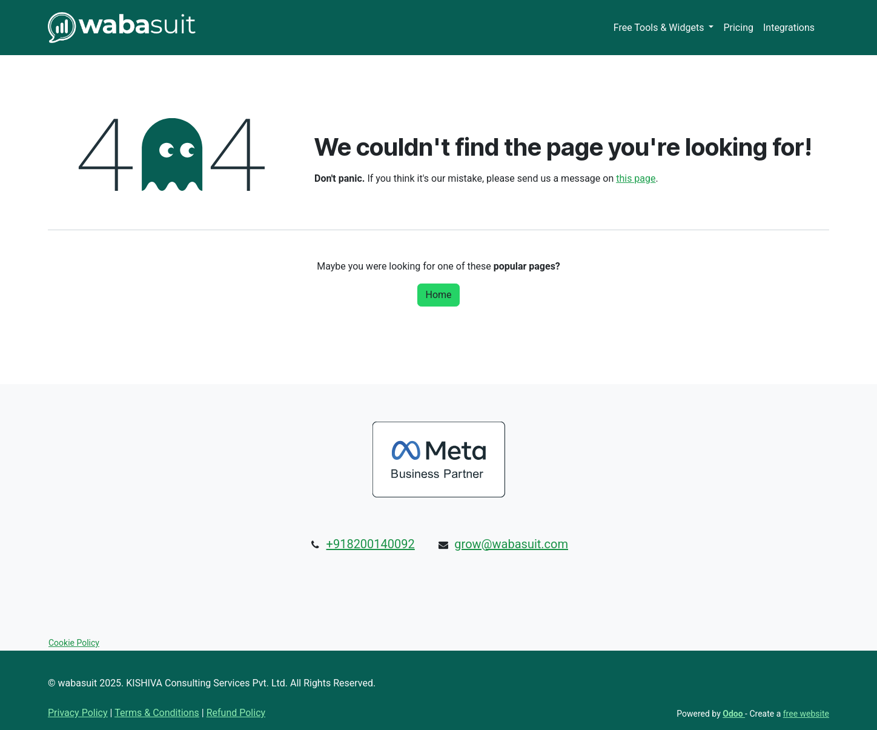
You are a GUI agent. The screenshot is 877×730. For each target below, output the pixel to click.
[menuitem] (664, 28)
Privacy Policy (78, 712)
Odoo (734, 713)
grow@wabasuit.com (511, 544)
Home (438, 294)
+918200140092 (370, 544)
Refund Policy (236, 712)
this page (635, 178)
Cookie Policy (73, 643)
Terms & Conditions (156, 712)
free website (806, 713)
